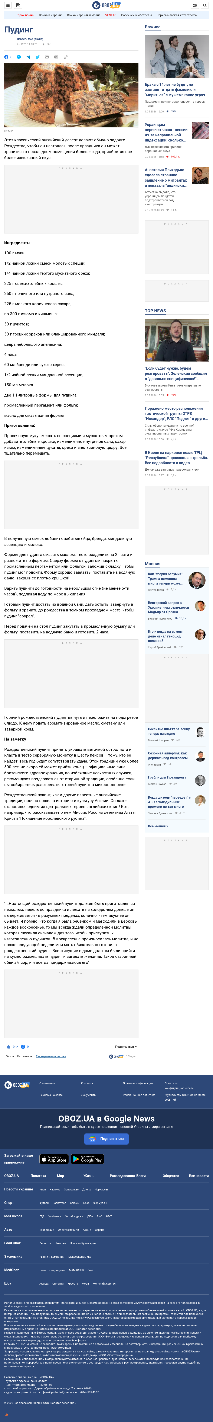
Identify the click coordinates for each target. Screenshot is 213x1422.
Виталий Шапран (158, 740)
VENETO (111, 15)
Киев (42, 1189)
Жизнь (88, 1176)
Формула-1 (100, 1203)
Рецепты (45, 1243)
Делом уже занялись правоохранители (172, 469)
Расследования (122, 1176)
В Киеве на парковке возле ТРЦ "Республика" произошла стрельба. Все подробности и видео (176, 457)
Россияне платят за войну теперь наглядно (169, 731)
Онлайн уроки (74, 1216)
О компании (47, 1083)
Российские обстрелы (136, 15)
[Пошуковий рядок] (205, 5)
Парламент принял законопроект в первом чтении (175, 103)
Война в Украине (50, 15)
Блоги (141, 1176)
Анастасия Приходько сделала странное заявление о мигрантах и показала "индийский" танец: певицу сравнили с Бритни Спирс (166, 178)
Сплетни (58, 1283)
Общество (171, 1176)
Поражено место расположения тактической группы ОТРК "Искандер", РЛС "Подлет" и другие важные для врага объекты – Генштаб (176, 413)
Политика (38, 1176)
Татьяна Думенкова (160, 813)
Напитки (60, 1243)
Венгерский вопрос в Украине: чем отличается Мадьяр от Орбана (168, 607)
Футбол (44, 1203)
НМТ (109, 1216)
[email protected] (53, 1392)
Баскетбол (59, 1203)
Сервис (99, 1229)
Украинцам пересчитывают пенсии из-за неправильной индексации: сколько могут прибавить (166, 132)
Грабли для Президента (167, 777)
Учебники (54, 1216)
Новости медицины (52, 1270)
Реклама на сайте (51, 1095)
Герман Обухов (157, 784)
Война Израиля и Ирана (84, 15)
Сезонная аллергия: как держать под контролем (168, 755)
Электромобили (68, 1229)
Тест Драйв (46, 1229)
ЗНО (99, 1216)
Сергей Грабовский (159, 647)
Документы (88, 1095)
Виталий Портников (160, 618)
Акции (87, 1229)
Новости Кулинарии (83, 1243)
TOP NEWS (155, 310)
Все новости (199, 1176)
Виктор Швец (156, 590)
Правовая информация (138, 1083)
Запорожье (71, 1189)
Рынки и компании (52, 1256)
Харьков (55, 1189)
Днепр (86, 1189)
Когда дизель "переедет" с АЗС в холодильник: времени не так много (169, 802)
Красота (73, 1283)
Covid (91, 1270)
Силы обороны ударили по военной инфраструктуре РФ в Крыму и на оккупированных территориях (169, 429)
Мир (60, 1176)
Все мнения (157, 826)
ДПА (90, 1216)
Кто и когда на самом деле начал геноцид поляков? (165, 636)
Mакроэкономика (79, 1256)
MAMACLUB (76, 1270)
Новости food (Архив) (30, 39)
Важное (153, 26)
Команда (87, 1083)
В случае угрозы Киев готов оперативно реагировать (173, 387)
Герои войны (25, 15)
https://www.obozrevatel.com (145, 1302)
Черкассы (101, 1189)
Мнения (152, 563)
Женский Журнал (104, 1283)
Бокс (86, 1203)
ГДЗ (42, 1216)
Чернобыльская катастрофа (177, 15)
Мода (85, 1283)
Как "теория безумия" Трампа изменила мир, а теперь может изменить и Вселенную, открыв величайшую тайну (165, 579)
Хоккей (74, 1203)
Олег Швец (154, 764)
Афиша (44, 1283)
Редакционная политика (51, 1056)
